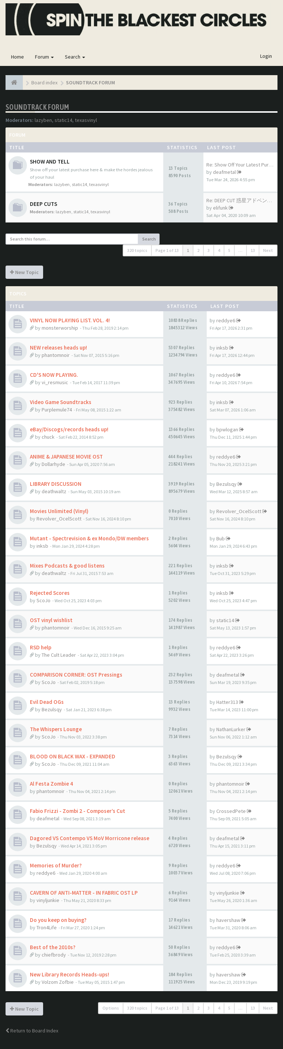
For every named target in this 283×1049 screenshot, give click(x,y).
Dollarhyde (53, 464)
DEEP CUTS (43, 203)
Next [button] (268, 250)
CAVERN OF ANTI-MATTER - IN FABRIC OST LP (84, 892)
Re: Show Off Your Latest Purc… (241, 164)
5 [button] (229, 250)
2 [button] (198, 250)
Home (17, 56)
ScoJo (43, 600)
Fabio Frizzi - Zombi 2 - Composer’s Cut (77, 810)
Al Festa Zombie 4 (51, 783)
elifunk (220, 207)
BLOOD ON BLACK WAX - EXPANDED (72, 756)
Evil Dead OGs (47, 701)
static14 (63, 120)
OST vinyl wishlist (51, 620)
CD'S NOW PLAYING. (54, 374)
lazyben (43, 120)
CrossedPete (231, 811)
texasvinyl (86, 120)
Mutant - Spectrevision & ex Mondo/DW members (89, 538)
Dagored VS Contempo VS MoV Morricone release (89, 838)
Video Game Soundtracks (60, 402)
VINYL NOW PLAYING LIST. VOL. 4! (70, 320)
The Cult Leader (59, 655)
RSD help (40, 647)
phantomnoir (56, 355)
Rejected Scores (50, 592)
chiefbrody (54, 954)
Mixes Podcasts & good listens (67, 565)
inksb (222, 347)
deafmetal (224, 172)
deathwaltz (54, 491)
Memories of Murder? (56, 865)
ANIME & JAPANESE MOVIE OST (66, 456)
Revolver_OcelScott (58, 518)
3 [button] (208, 250)
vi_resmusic (55, 382)
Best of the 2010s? (53, 947)
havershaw (228, 920)
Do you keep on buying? (58, 919)
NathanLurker (230, 729)
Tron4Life (46, 927)
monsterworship (60, 327)
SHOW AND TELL (50, 161)
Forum (44, 56)
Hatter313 (227, 702)
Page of (167, 250)
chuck (48, 437)
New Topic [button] (24, 272)
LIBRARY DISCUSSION (55, 483)
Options (110, 1008)
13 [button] (253, 250)
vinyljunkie (47, 900)
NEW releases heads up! (58, 347)
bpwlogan (227, 429)
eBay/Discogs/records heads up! (69, 429)
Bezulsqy (226, 484)
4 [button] (219, 250)
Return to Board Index (32, 1030)
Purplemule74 (57, 409)
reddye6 (225, 320)
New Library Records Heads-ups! (69, 974)
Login (266, 56)
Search (75, 56)
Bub (220, 538)
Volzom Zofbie (58, 982)
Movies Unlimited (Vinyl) (59, 511)
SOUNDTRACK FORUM (37, 107)
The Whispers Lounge (56, 729)
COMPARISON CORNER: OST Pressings (76, 674)
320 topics (137, 250)
